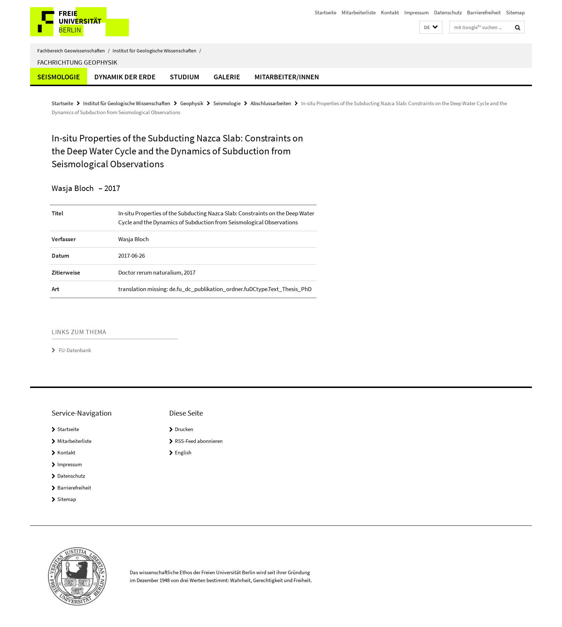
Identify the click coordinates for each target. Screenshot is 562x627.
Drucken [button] (184, 429)
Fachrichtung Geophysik (77, 62)
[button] (430, 27)
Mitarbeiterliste (359, 12)
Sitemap (515, 12)
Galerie (227, 76)
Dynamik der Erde (125, 76)
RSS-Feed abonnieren (199, 441)
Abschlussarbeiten (271, 103)
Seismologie (58, 76)
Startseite (325, 12)
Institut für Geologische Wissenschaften (157, 50)
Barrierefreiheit (484, 12)
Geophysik (191, 103)
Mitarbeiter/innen (286, 76)
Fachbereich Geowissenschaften (73, 50)
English (183, 452)
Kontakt (390, 12)
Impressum (416, 12)
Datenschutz (448, 12)
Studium (184, 76)
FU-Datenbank (75, 350)
